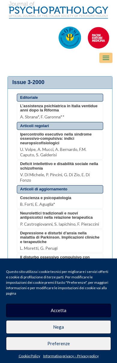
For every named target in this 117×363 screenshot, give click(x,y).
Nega (58, 327)
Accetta (58, 310)
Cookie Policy (29, 356)
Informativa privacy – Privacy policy (71, 356)
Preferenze (58, 343)
